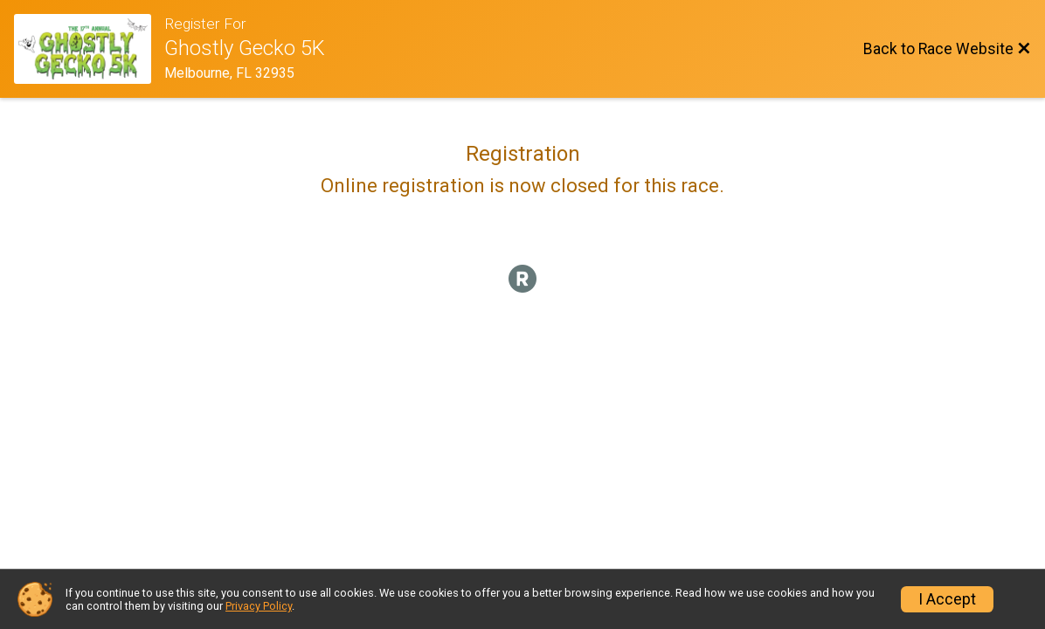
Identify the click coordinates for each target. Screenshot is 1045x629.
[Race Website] (89, 49)
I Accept (947, 599)
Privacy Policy (258, 605)
